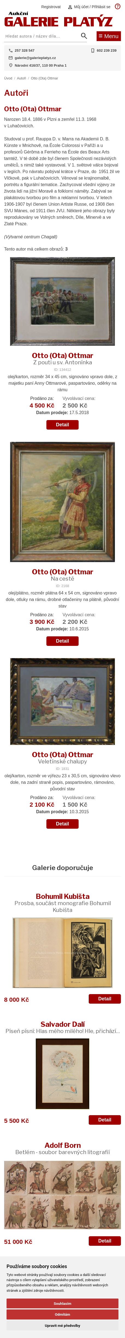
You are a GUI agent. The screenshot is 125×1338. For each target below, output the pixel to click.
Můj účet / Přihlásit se (89, 7)
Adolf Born (62, 1148)
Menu (108, 35)
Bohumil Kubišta (62, 902)
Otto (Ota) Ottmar (44, 78)
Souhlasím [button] (63, 1303)
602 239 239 (107, 50)
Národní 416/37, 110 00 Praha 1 (41, 65)
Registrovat (51, 7)
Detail (62, 424)
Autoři (21, 78)
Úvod (8, 78)
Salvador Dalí (62, 1027)
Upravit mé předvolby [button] (62, 1325)
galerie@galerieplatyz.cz (35, 58)
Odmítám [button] (62, 1314)
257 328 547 (24, 50)
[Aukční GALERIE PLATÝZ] (58, 25)
